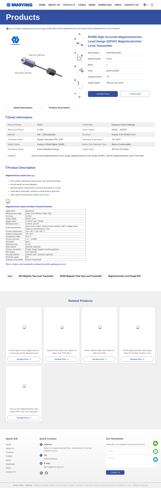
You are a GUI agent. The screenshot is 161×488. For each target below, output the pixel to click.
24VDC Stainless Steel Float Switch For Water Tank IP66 (99, 351)
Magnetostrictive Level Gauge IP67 (124, 276)
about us (54, 5)
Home (42, 5)
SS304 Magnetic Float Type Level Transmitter (81, 276)
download (105, 5)
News (8, 460)
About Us (10, 448)
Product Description (59, 107)
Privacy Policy (18, 485)
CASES (9, 456)
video (117, 5)
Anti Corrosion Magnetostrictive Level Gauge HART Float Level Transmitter (24, 410)
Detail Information (23, 107)
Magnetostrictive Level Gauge (34, 29)
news (92, 5)
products (69, 5)
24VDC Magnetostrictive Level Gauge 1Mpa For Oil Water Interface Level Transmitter (137, 351)
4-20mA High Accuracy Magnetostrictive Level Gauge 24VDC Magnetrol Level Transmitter (24, 351)
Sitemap (29, 485)
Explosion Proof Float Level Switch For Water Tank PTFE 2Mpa (61, 351)
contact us (131, 5)
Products (18, 29)
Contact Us (11, 472)
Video (8, 468)
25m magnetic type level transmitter (36, 276)
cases (82, 5)
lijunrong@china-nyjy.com (54, 467)
